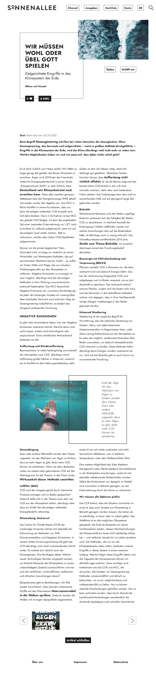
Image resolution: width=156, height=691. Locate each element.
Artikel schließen (78, 640)
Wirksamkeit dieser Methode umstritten (47, 479)
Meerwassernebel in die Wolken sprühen (48, 593)
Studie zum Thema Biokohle (98, 244)
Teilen (110, 69)
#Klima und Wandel (35, 86)
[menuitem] (72, 8)
